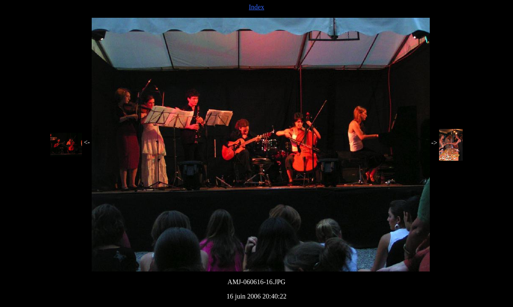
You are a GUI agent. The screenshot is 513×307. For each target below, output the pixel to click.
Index (256, 7)
